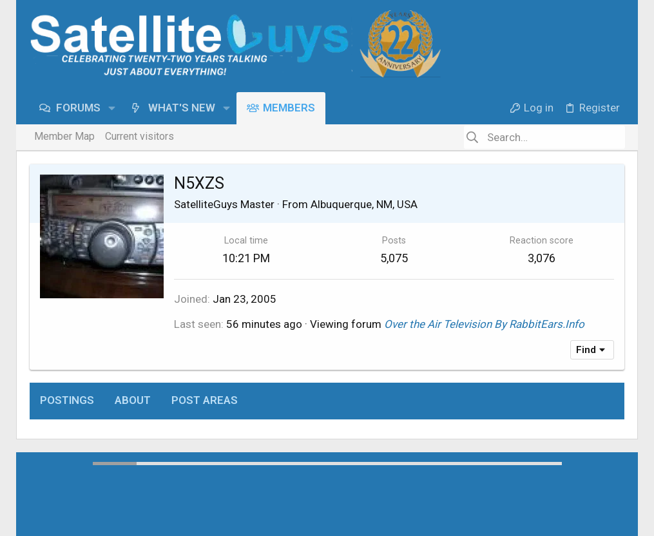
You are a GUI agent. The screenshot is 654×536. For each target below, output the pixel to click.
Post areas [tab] (204, 400)
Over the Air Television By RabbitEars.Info (484, 324)
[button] (112, 108)
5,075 (394, 258)
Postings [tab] (67, 400)
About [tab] (133, 400)
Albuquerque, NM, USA (364, 204)
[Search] (544, 137)
